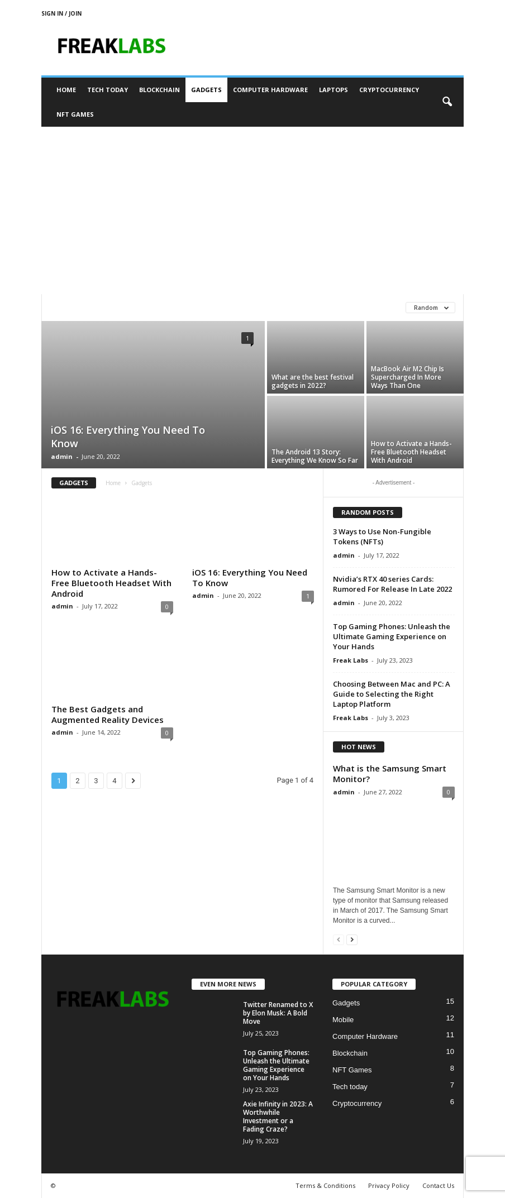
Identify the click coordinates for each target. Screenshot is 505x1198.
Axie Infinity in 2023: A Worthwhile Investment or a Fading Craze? (278, 1116)
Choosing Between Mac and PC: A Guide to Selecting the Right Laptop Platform (391, 694)
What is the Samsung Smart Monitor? (389, 773)
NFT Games (75, 114)
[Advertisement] (252, 210)
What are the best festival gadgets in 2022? (312, 381)
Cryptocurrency (389, 89)
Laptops (333, 89)
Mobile (343, 1019)
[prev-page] (338, 939)
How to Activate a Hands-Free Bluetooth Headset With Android (411, 452)
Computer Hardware (270, 89)
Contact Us (438, 1185)
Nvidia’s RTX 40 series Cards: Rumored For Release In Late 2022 (392, 584)
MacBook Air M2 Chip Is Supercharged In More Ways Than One (407, 377)
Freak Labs (350, 660)
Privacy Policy (388, 1185)
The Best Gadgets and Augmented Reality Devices (107, 714)
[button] (447, 102)
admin (62, 456)
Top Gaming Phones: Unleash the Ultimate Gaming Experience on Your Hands (391, 636)
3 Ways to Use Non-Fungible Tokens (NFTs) (382, 536)
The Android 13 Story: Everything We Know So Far (314, 456)
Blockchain (159, 89)
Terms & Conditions (325, 1185)
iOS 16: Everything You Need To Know (249, 577)
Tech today (107, 89)
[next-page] (352, 939)
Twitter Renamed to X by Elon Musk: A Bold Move (278, 1013)
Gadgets (206, 89)
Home (66, 89)
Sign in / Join (61, 13)
